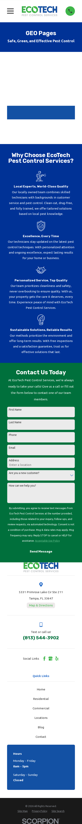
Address (14, 460)
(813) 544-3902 (41, 637)
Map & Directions (41, 605)
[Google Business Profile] (50, 658)
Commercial (41, 708)
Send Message (41, 551)
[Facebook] (44, 658)
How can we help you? (22, 485)
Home (41, 689)
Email (12, 447)
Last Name (15, 422)
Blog (41, 727)
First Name (15, 409)
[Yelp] (57, 658)
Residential (41, 698)
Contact (41, 736)
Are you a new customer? (24, 473)
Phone (13, 434)
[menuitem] (23, 811)
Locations (41, 717)
